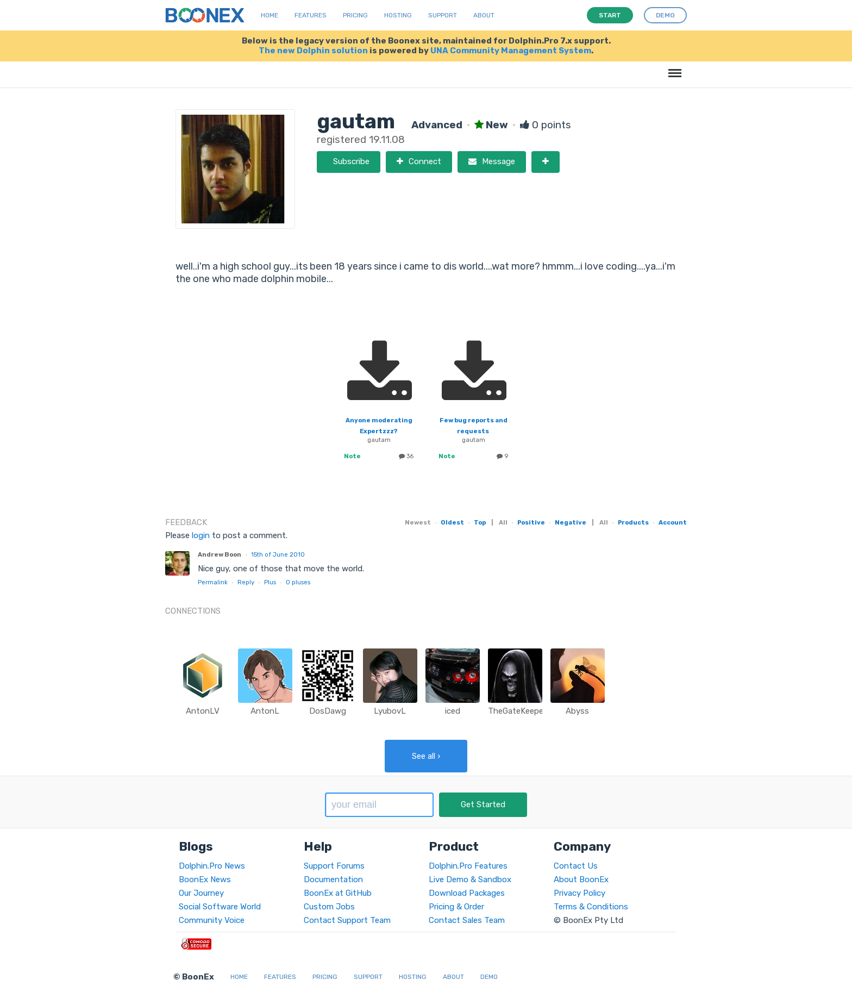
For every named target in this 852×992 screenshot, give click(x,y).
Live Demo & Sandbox (470, 879)
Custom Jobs (329, 907)
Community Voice (212, 920)
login (201, 535)
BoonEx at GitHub (338, 893)
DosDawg (327, 711)
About (483, 15)
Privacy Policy (579, 893)
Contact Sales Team (467, 920)
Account (673, 522)
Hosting (398, 15)
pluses (298, 582)
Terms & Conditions (591, 907)
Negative (570, 522)
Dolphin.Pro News (212, 866)
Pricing (355, 15)
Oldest (452, 522)
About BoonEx (581, 879)
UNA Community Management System (510, 50)
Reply (245, 582)
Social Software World (220, 907)
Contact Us (576, 866)
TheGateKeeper (517, 711)
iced (452, 711)
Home (269, 15)
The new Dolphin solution (313, 50)
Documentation (333, 879)
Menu (673, 67)
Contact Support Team (347, 920)
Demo (489, 977)
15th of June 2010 (278, 554)
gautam (379, 440)
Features (311, 15)
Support (442, 15)
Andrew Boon (219, 554)
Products (633, 522)
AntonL (264, 711)
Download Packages (467, 893)
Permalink (213, 582)
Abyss (577, 711)
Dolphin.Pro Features (468, 866)
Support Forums (334, 866)
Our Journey (201, 893)
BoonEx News (205, 879)
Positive (531, 522)
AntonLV (203, 711)
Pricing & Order (456, 907)
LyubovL (390, 711)
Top (480, 522)
